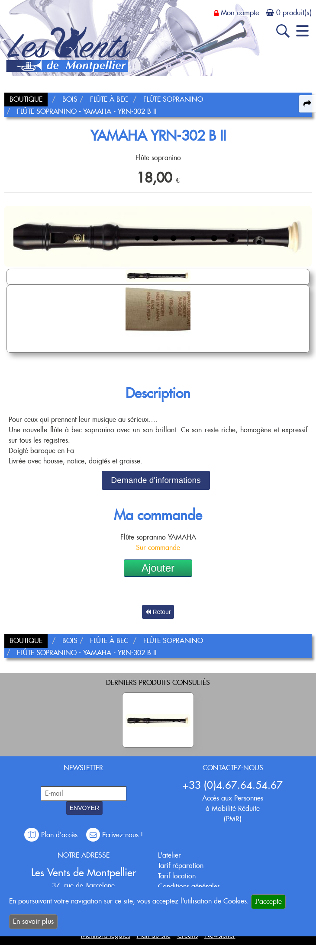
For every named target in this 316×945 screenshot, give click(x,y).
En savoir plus (33, 921)
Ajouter (158, 568)
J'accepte (268, 901)
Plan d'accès (52, 834)
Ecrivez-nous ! (114, 834)
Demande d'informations (155, 480)
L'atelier (169, 855)
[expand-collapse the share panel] (307, 103)
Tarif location (177, 876)
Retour (158, 611)
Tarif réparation (180, 865)
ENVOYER (84, 807)
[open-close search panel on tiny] (283, 31)
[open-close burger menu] (302, 31)
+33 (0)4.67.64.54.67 (233, 785)
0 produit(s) (294, 12)
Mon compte (240, 12)
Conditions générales (189, 886)
